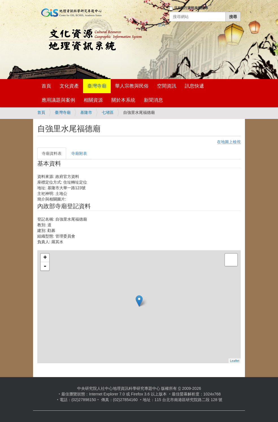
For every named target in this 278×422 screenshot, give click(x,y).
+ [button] (45, 258)
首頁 (46, 86)
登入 (161, 24)
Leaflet (234, 360)
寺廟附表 (79, 153)
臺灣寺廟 (97, 86)
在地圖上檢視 (229, 142)
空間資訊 (166, 86)
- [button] (45, 266)
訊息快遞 (194, 86)
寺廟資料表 (52, 153)
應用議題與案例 (58, 100)
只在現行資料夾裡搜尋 (191, 8)
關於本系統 (123, 100)
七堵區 (108, 112)
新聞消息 (153, 100)
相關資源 (93, 100)
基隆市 (86, 112)
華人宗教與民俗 (132, 86)
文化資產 (69, 86)
